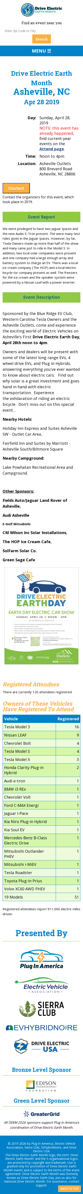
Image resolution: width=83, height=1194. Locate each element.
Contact (16, 188)
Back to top (69, 1189)
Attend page (51, 148)
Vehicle (11, 718)
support (41, 1185)
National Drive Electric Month (24, 1181)
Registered (68, 718)
